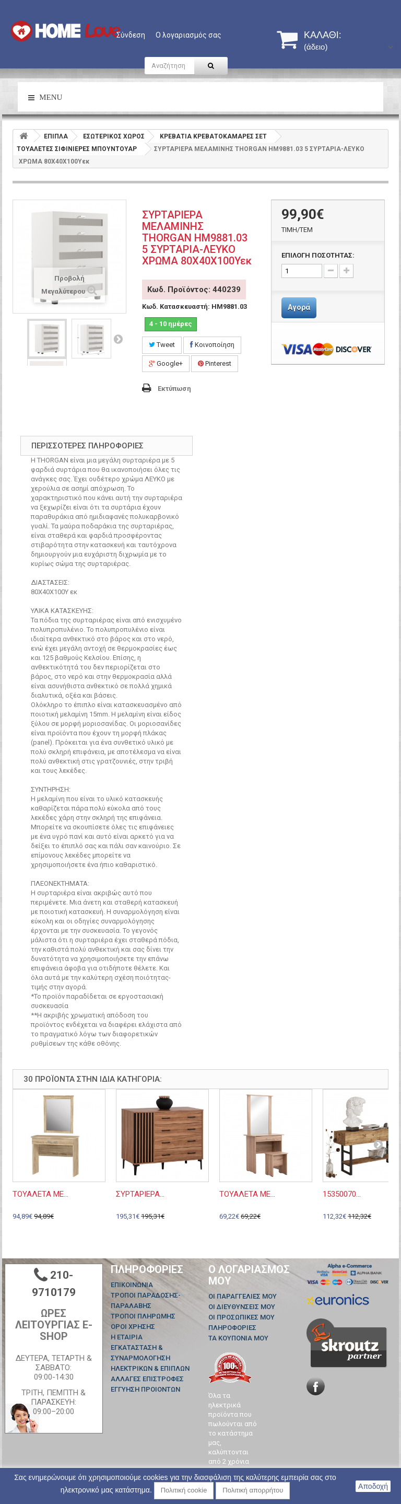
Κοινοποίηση (212, 345)
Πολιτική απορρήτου (252, 1490)
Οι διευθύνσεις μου (241, 1307)
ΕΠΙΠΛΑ (56, 136)
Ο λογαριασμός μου (249, 1275)
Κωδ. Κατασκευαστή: (176, 306)
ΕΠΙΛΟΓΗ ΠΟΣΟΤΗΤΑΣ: (318, 255)
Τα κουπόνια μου (238, 1338)
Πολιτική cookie (184, 1490)
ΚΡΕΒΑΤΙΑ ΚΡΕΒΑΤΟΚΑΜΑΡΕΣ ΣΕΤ (213, 136)
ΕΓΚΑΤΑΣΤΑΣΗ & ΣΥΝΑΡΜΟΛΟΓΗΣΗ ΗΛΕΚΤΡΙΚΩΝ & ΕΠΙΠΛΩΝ (150, 1358)
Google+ (166, 363)
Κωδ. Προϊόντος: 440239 (194, 289)
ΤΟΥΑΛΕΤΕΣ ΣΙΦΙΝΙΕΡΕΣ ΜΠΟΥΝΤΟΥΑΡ (77, 149)
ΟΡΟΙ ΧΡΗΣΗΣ (133, 1327)
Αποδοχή (373, 1486)
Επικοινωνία (132, 1285)
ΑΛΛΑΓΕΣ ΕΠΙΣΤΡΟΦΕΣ (147, 1379)
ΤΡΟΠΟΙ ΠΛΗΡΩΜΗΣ (143, 1316)
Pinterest (214, 363)
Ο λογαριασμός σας (188, 35)
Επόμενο (118, 338)
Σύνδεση (130, 35)
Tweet (162, 345)
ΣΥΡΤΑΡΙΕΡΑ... (140, 1194)
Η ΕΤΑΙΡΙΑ (127, 1337)
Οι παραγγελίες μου (242, 1296)
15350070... (342, 1194)
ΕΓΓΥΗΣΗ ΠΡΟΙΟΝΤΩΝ (145, 1389)
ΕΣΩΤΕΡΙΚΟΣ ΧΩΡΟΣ (114, 136)
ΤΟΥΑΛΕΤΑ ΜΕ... (40, 1194)
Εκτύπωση (174, 388)
